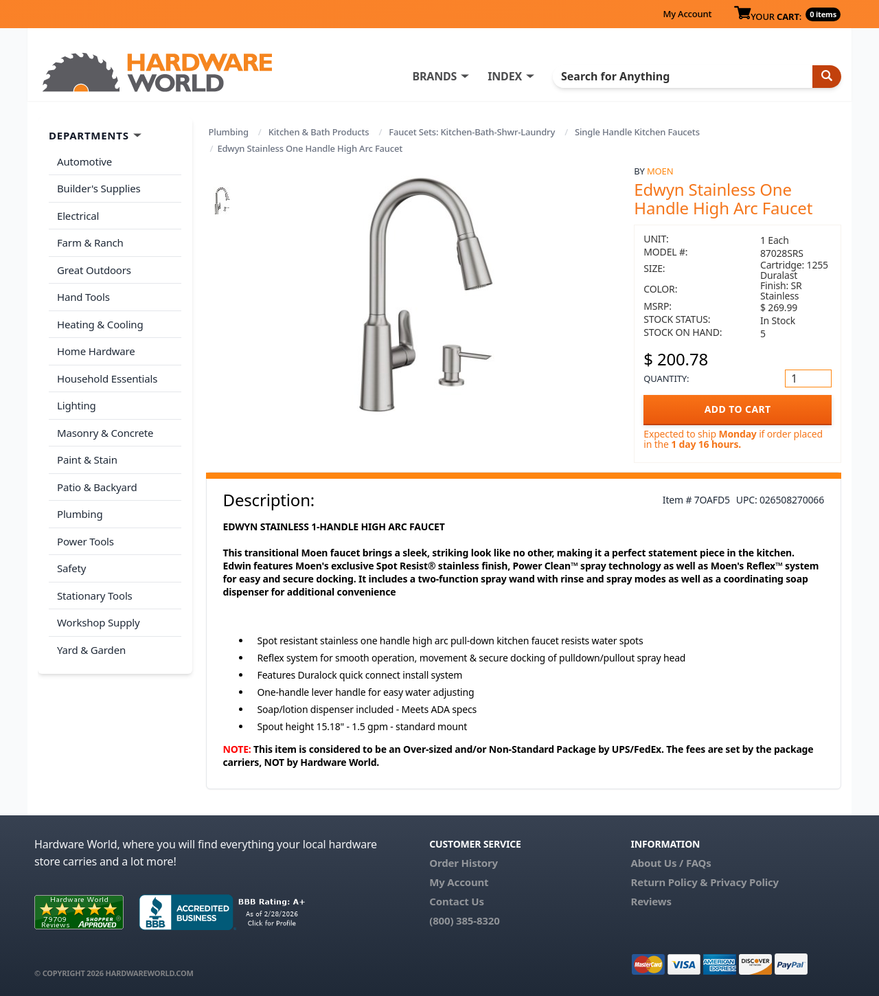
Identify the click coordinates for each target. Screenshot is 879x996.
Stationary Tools (95, 595)
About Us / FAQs (670, 863)
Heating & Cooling (100, 324)
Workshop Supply (98, 622)
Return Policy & (668, 882)
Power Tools (85, 541)
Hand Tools (83, 297)
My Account (687, 14)
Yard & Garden (91, 650)
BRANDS (434, 76)
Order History (463, 863)
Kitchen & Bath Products (319, 132)
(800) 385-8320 (464, 920)
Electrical (78, 216)
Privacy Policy (744, 882)
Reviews (650, 901)
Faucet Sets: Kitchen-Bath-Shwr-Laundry (472, 132)
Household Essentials (107, 378)
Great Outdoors (94, 270)
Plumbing (229, 132)
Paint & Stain (87, 459)
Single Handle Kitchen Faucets (637, 132)
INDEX (505, 76)
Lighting (76, 405)
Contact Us (456, 901)
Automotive (84, 161)
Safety (71, 568)
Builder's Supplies (99, 188)
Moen (660, 171)
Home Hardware (96, 351)
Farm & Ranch (90, 242)
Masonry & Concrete (105, 433)
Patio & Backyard (97, 487)
